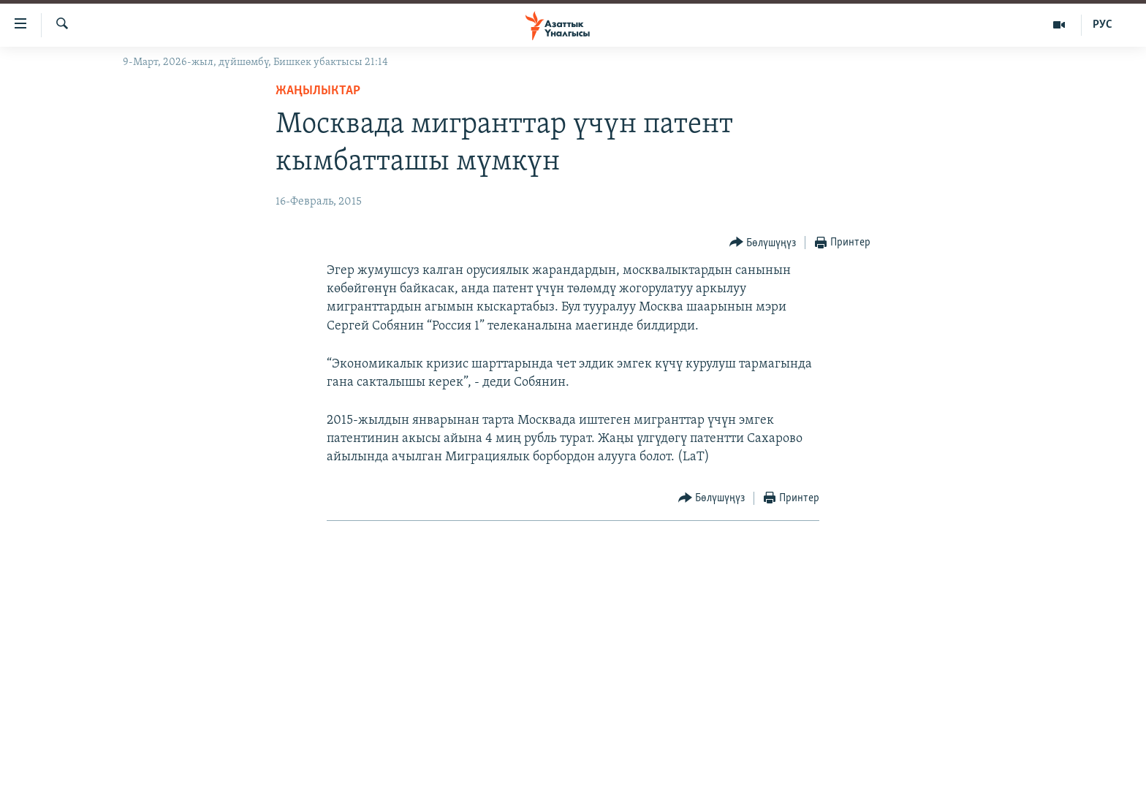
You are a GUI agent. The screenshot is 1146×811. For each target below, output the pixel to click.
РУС (1102, 25)
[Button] (763, 243)
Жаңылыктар (318, 91)
